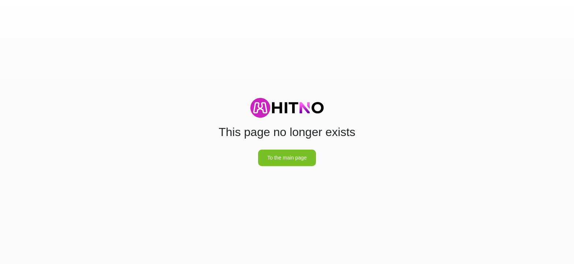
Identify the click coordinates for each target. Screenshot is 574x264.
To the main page (286, 158)
